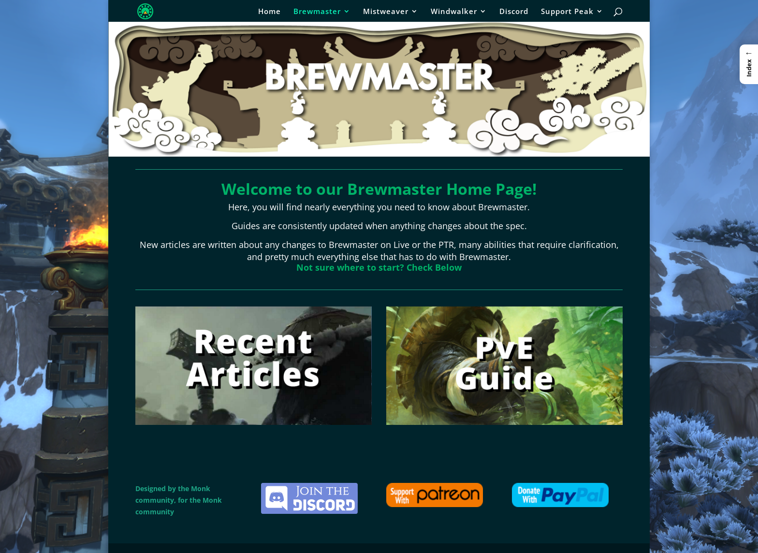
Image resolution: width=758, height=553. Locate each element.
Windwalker (454, 12)
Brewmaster (317, 12)
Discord (513, 12)
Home (269, 12)
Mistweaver (385, 12)
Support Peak (567, 12)
